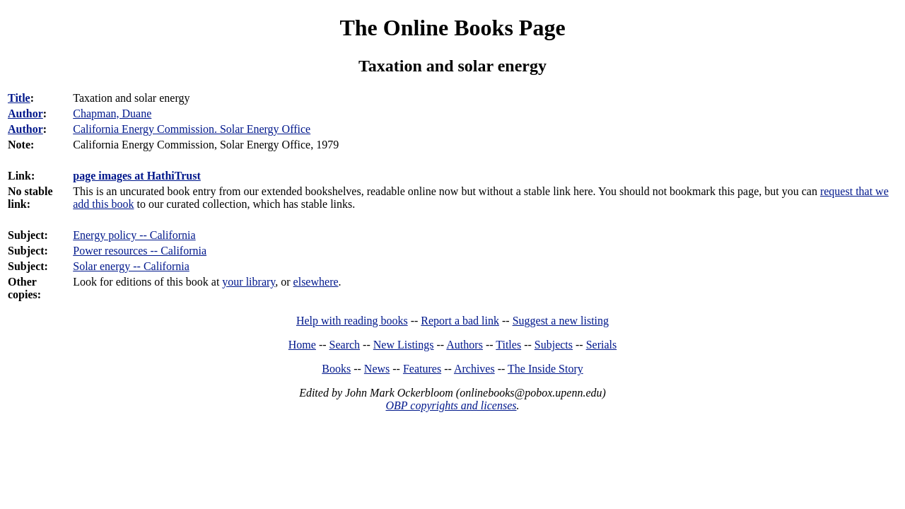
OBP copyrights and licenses (450, 405)
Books (336, 369)
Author (25, 113)
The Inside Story (545, 369)
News (377, 369)
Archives (474, 369)
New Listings (403, 345)
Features (422, 369)
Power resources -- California (139, 251)
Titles (508, 345)
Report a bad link (460, 321)
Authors (464, 345)
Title (19, 98)
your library (248, 282)
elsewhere (316, 282)
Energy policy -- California (134, 235)
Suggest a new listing (561, 321)
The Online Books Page (452, 27)
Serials (601, 345)
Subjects (554, 345)
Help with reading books (352, 321)
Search (345, 345)
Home (302, 345)
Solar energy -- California (131, 266)
